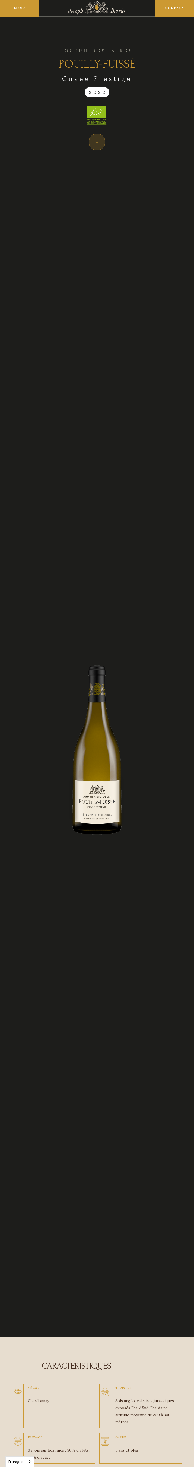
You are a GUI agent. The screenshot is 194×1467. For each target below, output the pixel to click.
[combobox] (19, 1461)
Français (15, 1461)
